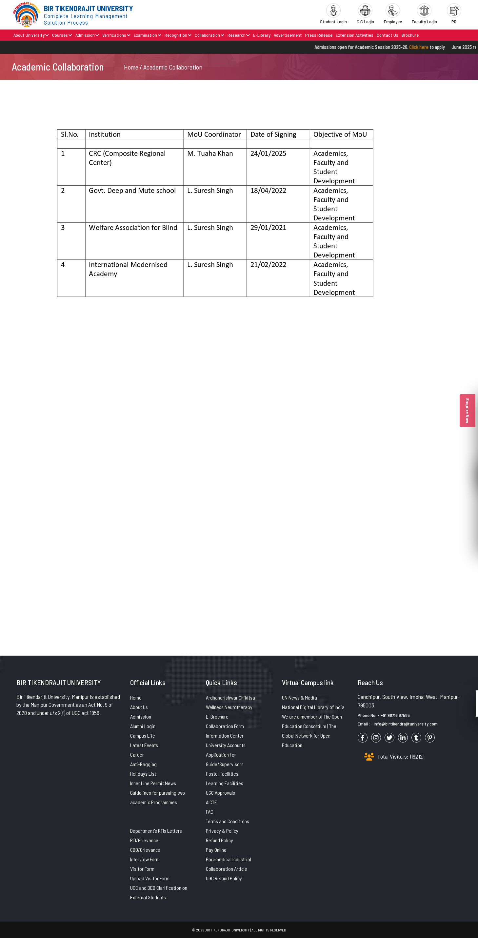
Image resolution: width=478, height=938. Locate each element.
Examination (147, 35)
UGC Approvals (220, 792)
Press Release (318, 35)
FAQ (209, 811)
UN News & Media (299, 697)
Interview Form (145, 859)
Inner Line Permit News (153, 783)
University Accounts (226, 745)
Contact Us (387, 35)
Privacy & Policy (222, 830)
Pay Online (216, 849)
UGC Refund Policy (224, 878)
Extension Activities (354, 35)
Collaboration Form (225, 726)
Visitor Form (142, 869)
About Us (139, 707)
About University (31, 35)
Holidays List (143, 773)
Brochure (410, 35)
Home (136, 697)
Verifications (116, 35)
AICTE (211, 802)
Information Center (225, 735)
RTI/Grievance (144, 840)
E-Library (261, 35)
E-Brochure (217, 716)
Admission (87, 35)
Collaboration (209, 35)
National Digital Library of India (313, 707)
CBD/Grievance (145, 849)
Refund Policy (219, 840)
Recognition (178, 35)
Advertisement (288, 35)
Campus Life (142, 735)
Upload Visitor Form (149, 878)
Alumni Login (142, 726)
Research (239, 35)
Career (137, 754)
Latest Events (144, 745)
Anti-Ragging (143, 764)
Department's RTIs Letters (156, 830)
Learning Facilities (224, 783)
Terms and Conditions (227, 821)
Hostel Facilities (222, 773)
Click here (425, 47)
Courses (62, 35)
